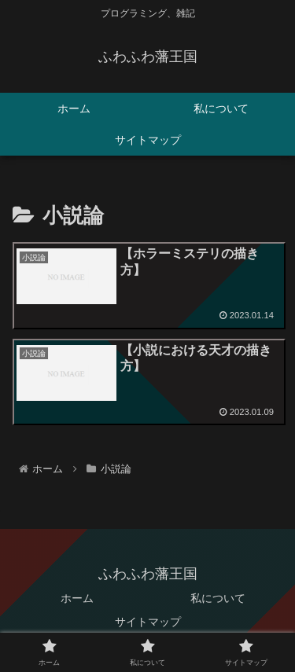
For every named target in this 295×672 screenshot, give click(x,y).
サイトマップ (148, 621)
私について (217, 598)
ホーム (77, 598)
